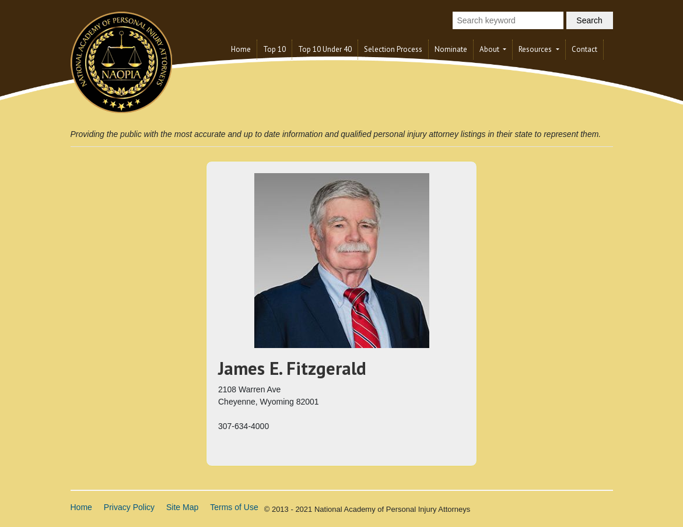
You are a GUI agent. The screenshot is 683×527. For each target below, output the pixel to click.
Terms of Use (234, 507)
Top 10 (274, 49)
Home (241, 49)
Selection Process (393, 49)
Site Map (182, 507)
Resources (536, 49)
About (490, 49)
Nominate (451, 49)
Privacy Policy (129, 507)
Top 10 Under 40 (325, 49)
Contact (584, 49)
